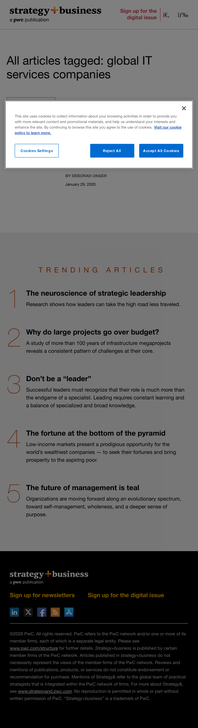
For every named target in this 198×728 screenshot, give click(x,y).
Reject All (112, 150)
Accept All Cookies (161, 150)
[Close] (184, 108)
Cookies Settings (37, 150)
